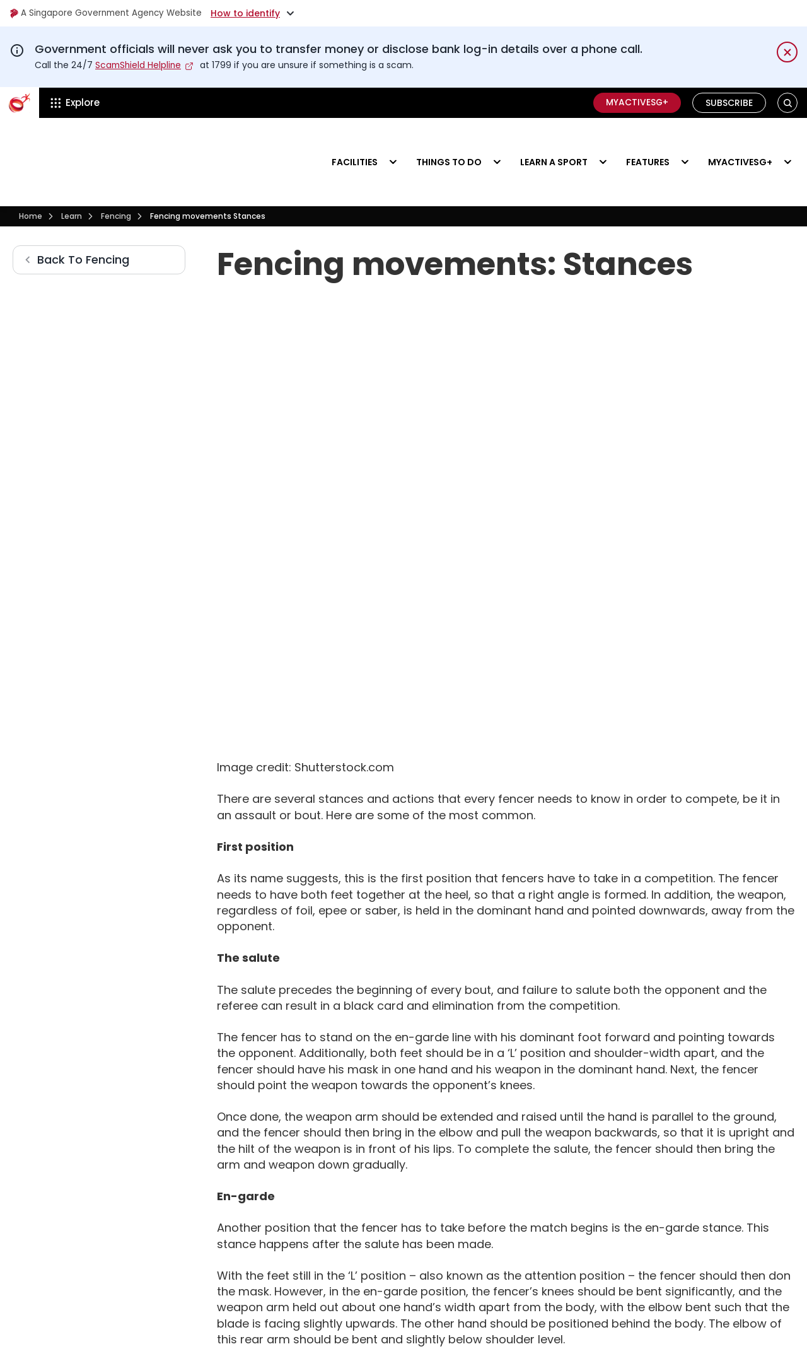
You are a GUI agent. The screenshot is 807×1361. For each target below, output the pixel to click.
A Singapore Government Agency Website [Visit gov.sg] (108, 13)
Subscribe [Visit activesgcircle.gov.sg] (729, 102)
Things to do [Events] (449, 142)
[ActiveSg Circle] (19, 102)
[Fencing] (116, 178)
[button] (788, 102)
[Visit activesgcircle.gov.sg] (53, 143)
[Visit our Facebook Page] (707, 1154)
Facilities (355, 142)
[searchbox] (214, 1281)
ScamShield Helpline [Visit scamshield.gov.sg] (139, 65)
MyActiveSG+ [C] (636, 102)
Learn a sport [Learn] (554, 142)
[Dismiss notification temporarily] (787, 52)
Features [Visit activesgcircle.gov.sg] (648, 142)
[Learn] (71, 178)
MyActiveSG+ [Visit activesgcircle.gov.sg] (740, 142)
